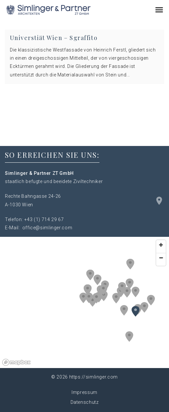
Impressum (84, 392)
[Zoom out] (161, 257)
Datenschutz (85, 402)
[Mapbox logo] (16, 362)
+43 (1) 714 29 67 (44, 219)
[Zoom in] (161, 245)
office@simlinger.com (47, 227)
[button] (130, 283)
